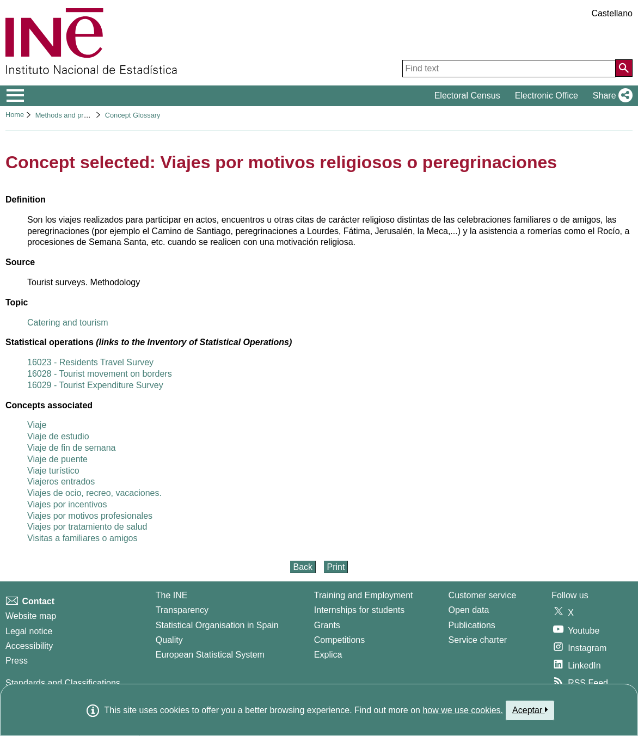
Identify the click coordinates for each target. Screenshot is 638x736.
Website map (30, 616)
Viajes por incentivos (67, 504)
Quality (169, 640)
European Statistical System (210, 654)
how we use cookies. (462, 710)
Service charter (478, 640)
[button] (610, 96)
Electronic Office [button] (546, 95)
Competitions (339, 640)
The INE (172, 595)
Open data (469, 610)
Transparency (182, 610)
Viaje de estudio (58, 436)
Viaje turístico (53, 470)
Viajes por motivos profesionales (89, 515)
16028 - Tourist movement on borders (99, 373)
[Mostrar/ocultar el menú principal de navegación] (15, 96)
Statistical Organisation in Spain (217, 625)
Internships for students (359, 610)
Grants (327, 625)
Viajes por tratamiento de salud (87, 526)
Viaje (36, 425)
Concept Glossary (133, 115)
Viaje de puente (57, 459)
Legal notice (28, 631)
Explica (328, 654)
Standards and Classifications (62, 683)
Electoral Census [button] (467, 95)
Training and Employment (363, 595)
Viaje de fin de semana (71, 447)
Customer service (482, 595)
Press (16, 660)
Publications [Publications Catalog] (472, 625)
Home (14, 115)
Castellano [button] (612, 13)
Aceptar (530, 710)
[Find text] (509, 68)
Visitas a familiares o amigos (82, 538)
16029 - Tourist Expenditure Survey (95, 385)
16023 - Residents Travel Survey (90, 362)
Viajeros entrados (61, 481)
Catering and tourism (67, 322)
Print (336, 567)
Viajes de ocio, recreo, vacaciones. (94, 493)
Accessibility (29, 646)
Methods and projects (68, 115)
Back (303, 567)
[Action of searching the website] (624, 68)
